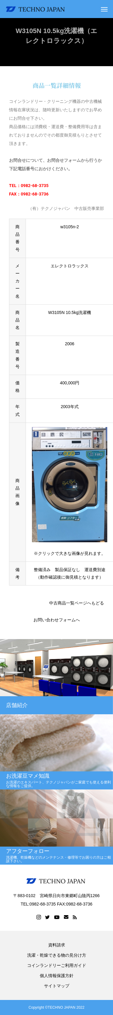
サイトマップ (56, 986)
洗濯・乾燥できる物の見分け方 (56, 955)
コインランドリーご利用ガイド (56, 965)
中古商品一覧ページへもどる (76, 603)
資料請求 (56, 945)
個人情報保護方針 (57, 975)
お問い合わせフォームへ (56, 619)
